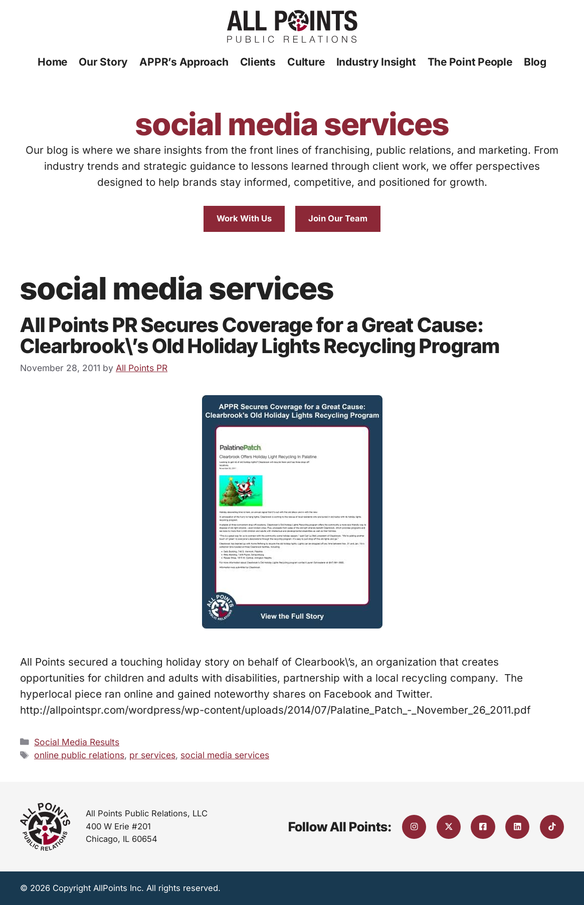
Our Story (103, 62)
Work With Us (244, 218)
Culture (305, 62)
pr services (152, 755)
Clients (258, 62)
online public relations (79, 755)
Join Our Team (337, 218)
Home (52, 62)
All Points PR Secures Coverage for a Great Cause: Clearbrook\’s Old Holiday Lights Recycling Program (260, 336)
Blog (535, 62)
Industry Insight (376, 62)
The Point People (470, 62)
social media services (224, 755)
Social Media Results (76, 742)
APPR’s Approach (183, 62)
